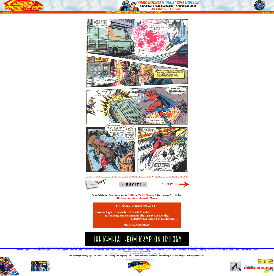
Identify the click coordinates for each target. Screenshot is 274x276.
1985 (130, 195)
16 (119, 176)
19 (127, 176)
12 (107, 176)
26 (147, 176)
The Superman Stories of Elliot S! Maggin (137, 198)
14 (113, 176)
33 (167, 176)
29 (156, 176)
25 (144, 176)
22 (136, 176)
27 (150, 176)
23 (139, 176)
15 (116, 176)
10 (102, 176)
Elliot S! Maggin (145, 195)
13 (110, 176)
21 (133, 176)
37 (178, 176)
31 (161, 176)
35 (173, 176)
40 (187, 176)
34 (170, 176)
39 (184, 176)
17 (122, 176)
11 (104, 176)
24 (141, 176)
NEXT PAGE (170, 184)
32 (164, 176)
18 (124, 176)
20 (130, 176)
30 (158, 176)
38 (181, 176)
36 (175, 176)
